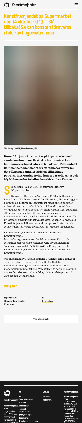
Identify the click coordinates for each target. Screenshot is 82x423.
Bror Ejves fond (25, 414)
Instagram (47, 400)
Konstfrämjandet (11, 400)
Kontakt (46, 391)
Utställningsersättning (28, 421)
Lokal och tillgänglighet (24, 410)
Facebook (46, 396)
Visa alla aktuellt (41, 319)
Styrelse (22, 402)
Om (20, 391)
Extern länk (47, 301)
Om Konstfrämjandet (26, 398)
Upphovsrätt (24, 418)
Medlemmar (24, 405)
